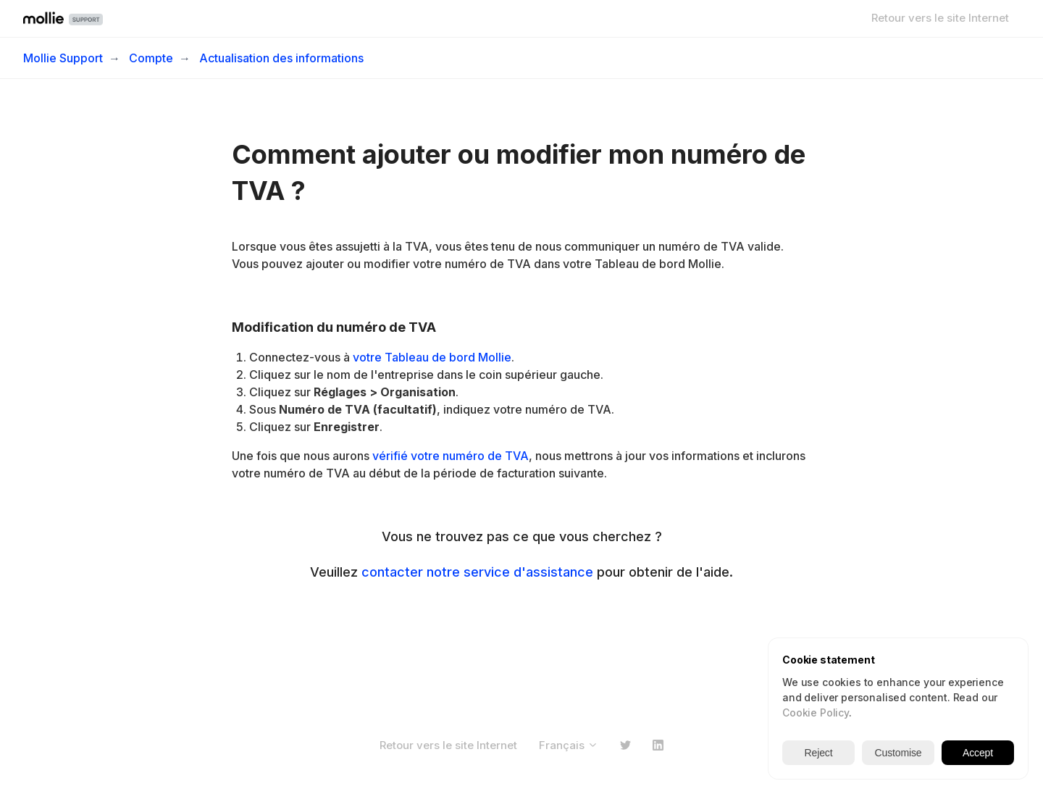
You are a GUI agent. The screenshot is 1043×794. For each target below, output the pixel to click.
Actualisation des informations (281, 58)
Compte (151, 58)
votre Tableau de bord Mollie (432, 357)
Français (568, 745)
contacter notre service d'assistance (477, 572)
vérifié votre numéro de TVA (450, 455)
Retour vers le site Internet (940, 18)
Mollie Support (63, 58)
